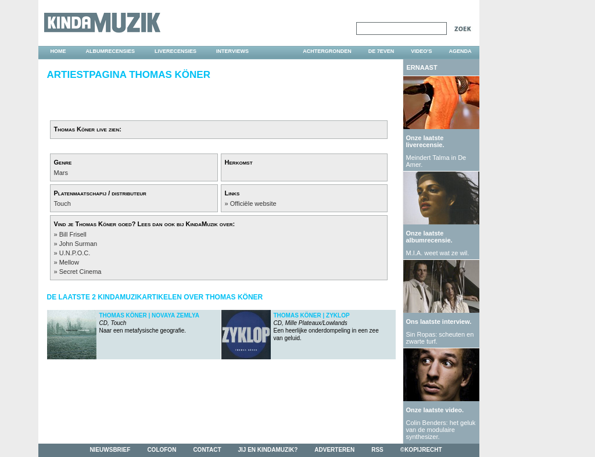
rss (377, 450)
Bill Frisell (73, 234)
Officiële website (253, 203)
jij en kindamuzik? (268, 450)
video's (421, 51)
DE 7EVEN (381, 51)
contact (207, 450)
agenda (460, 51)
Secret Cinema (80, 271)
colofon (161, 450)
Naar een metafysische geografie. (149, 323)
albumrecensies (110, 51)
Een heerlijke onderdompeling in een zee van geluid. (326, 326)
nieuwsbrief (109, 450)
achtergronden (327, 51)
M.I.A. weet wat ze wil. (437, 252)
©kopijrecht (421, 450)
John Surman (78, 243)
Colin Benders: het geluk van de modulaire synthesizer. (441, 429)
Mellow (69, 262)
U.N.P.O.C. (75, 252)
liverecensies (175, 51)
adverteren (334, 450)
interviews (232, 51)
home (58, 51)
